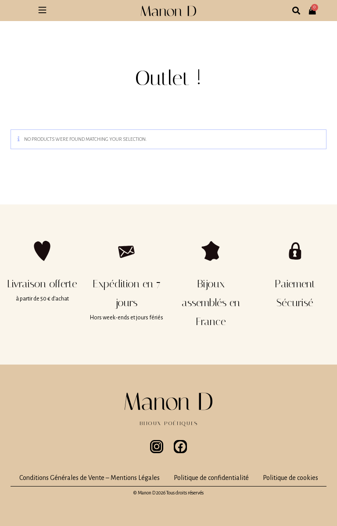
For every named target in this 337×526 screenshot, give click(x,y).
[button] (42, 10)
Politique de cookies (290, 477)
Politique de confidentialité (211, 477)
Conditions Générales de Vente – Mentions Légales (89, 477)
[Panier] (315, 7)
